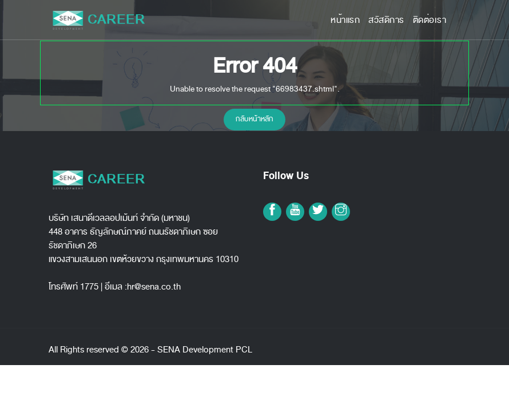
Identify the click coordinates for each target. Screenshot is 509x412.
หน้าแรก (345, 20)
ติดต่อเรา (430, 20)
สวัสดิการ (386, 20)
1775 (89, 287)
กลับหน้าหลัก (254, 119)
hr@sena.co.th (154, 287)
